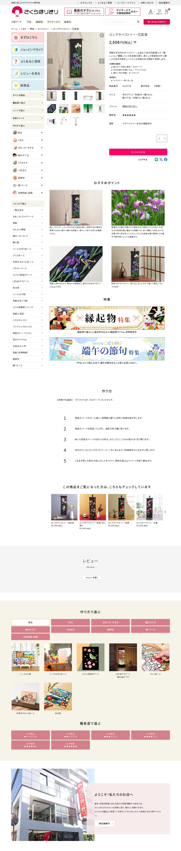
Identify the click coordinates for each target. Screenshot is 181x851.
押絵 (32, 28)
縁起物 (39, 21)
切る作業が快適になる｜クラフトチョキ (129, 69)
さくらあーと (19, 255)
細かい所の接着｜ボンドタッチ (126, 72)
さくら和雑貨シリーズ (23, 307)
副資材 (67, 21)
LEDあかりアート (21, 281)
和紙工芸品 (18, 313)
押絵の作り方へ (130, 106)
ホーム (14, 28)
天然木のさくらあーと (23, 261)
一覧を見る (18, 210)
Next (101, 61)
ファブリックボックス (22, 326)
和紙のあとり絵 (20, 300)
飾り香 (16, 242)
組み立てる (21, 155)
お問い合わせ (147, 3)
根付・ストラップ (20, 235)
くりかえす (20, 163)
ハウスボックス (20, 320)
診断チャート (18, 118)
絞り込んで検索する (157, 22)
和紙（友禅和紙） (20, 352)
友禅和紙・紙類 (23, 193)
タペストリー (44, 28)
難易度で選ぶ (19, 102)
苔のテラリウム (20, 339)
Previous (50, 61)
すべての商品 (19, 95)
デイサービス (53, 21)
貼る (17, 132)
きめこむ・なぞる (23, 147)
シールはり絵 (19, 294)
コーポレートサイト (126, 3)
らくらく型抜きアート (22, 274)
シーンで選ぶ (19, 110)
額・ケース (20, 185)
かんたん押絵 (19, 229)
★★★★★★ (129, 114)
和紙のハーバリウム (22, 333)
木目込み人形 (19, 346)
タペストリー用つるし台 (123, 80)
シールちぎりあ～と (22, 248)
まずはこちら (86, 3)
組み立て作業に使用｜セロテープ (127, 66)
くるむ (23, 28)
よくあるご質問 (105, 3)
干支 (29, 21)
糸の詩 (16, 287)
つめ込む (20, 170)
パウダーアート (20, 268)
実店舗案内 (164, 3)
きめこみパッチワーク (23, 216)
